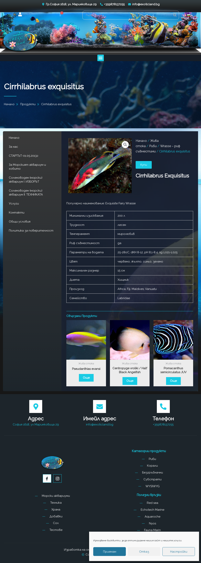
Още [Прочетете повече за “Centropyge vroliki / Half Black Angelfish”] (129, 381)
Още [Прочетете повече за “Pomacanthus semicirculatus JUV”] (173, 381)
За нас (13, 146)
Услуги (14, 203)
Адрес (36, 419)
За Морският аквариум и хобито (27, 166)
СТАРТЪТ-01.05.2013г (23, 155)
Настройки (178, 551)
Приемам (109, 551)
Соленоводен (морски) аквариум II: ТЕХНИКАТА (26, 192)
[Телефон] (163, 406)
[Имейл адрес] (99, 406)
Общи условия (19, 221)
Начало (14, 137)
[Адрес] (35, 406)
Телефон (163, 419)
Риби (153, 146)
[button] (60, 15)
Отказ (144, 551)
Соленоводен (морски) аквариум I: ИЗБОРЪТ (25, 179)
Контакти (16, 212)
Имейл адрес (99, 419)
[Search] (175, 15)
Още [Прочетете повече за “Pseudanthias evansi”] (86, 377)
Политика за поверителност (31, 230)
